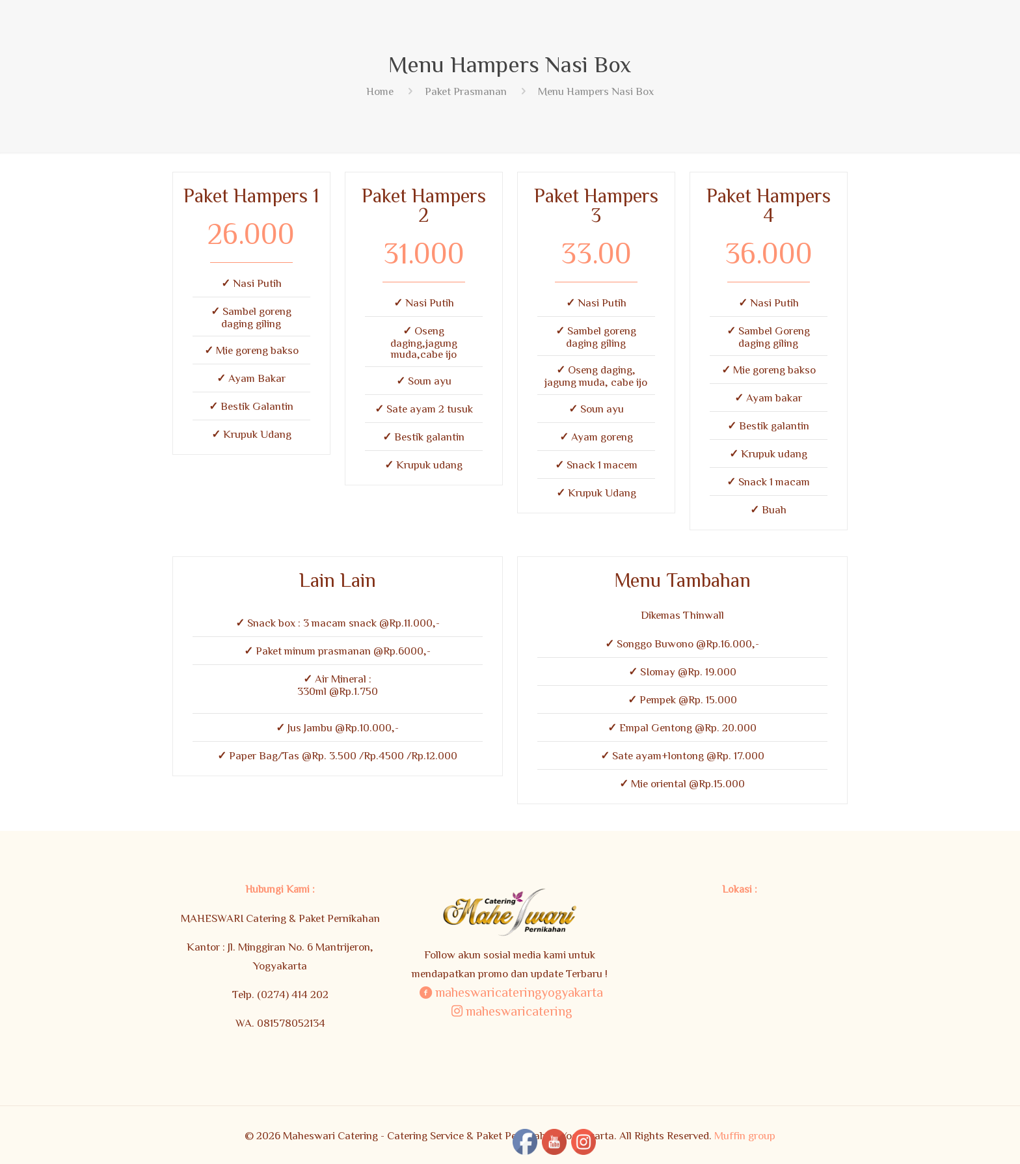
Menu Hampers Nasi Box (596, 90)
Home (380, 90)
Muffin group (744, 1135)
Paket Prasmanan (466, 90)
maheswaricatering (510, 1010)
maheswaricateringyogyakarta (510, 991)
